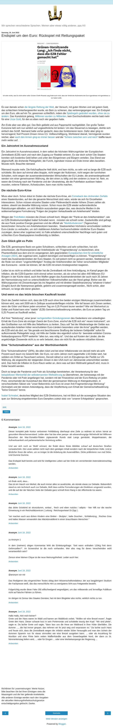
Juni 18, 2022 (24, 427)
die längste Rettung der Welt (39, 107)
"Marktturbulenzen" (74, 223)
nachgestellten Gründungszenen (53, 318)
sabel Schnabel (9, 395)
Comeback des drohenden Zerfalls (90, 196)
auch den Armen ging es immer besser (35, 137)
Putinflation (19, 217)
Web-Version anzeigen (56, 719)
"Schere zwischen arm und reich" (81, 137)
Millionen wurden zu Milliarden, (51, 116)
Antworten (13, 468)
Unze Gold (15, 119)
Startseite (56, 713)
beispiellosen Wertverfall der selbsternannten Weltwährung (31, 375)
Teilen (6, 412)
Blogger (62, 724)
